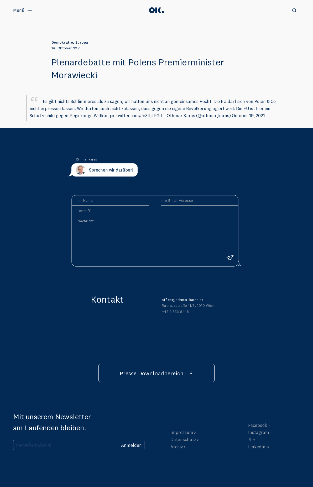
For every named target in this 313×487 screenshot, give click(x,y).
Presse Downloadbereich (152, 373)
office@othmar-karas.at (182, 299)
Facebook (257, 425)
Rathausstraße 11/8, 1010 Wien (188, 305)
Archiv (176, 446)
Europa (81, 42)
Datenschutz (183, 439)
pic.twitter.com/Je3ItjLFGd (136, 115)
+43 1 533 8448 (175, 311)
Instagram (258, 432)
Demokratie (62, 42)
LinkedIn (256, 446)
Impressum (181, 432)
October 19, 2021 (248, 115)
